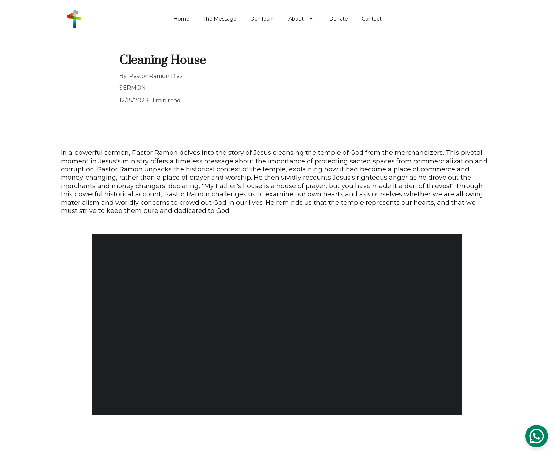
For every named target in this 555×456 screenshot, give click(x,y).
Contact (372, 19)
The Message (219, 19)
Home (181, 19)
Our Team (262, 19)
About (296, 19)
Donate (338, 19)
